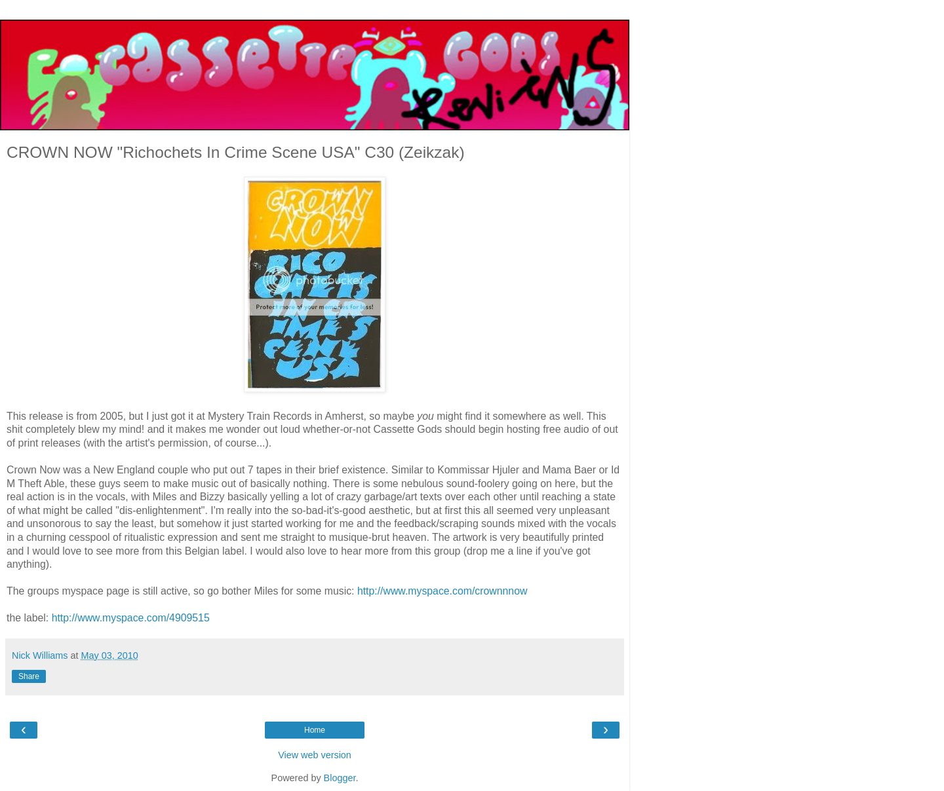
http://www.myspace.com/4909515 (131, 617)
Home (314, 730)
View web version (314, 755)
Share (28, 676)
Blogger (340, 778)
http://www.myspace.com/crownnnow (442, 591)
